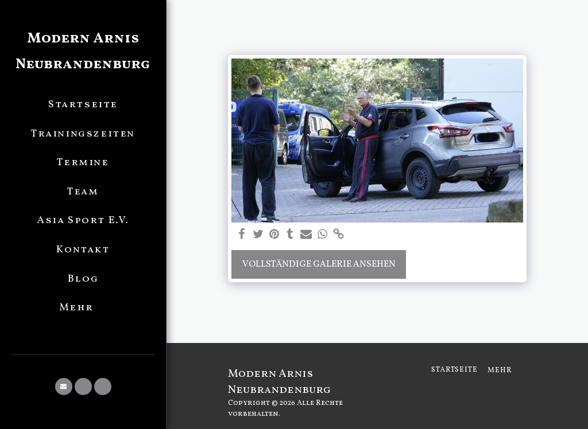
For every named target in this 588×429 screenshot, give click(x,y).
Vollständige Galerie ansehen (319, 264)
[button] (63, 386)
